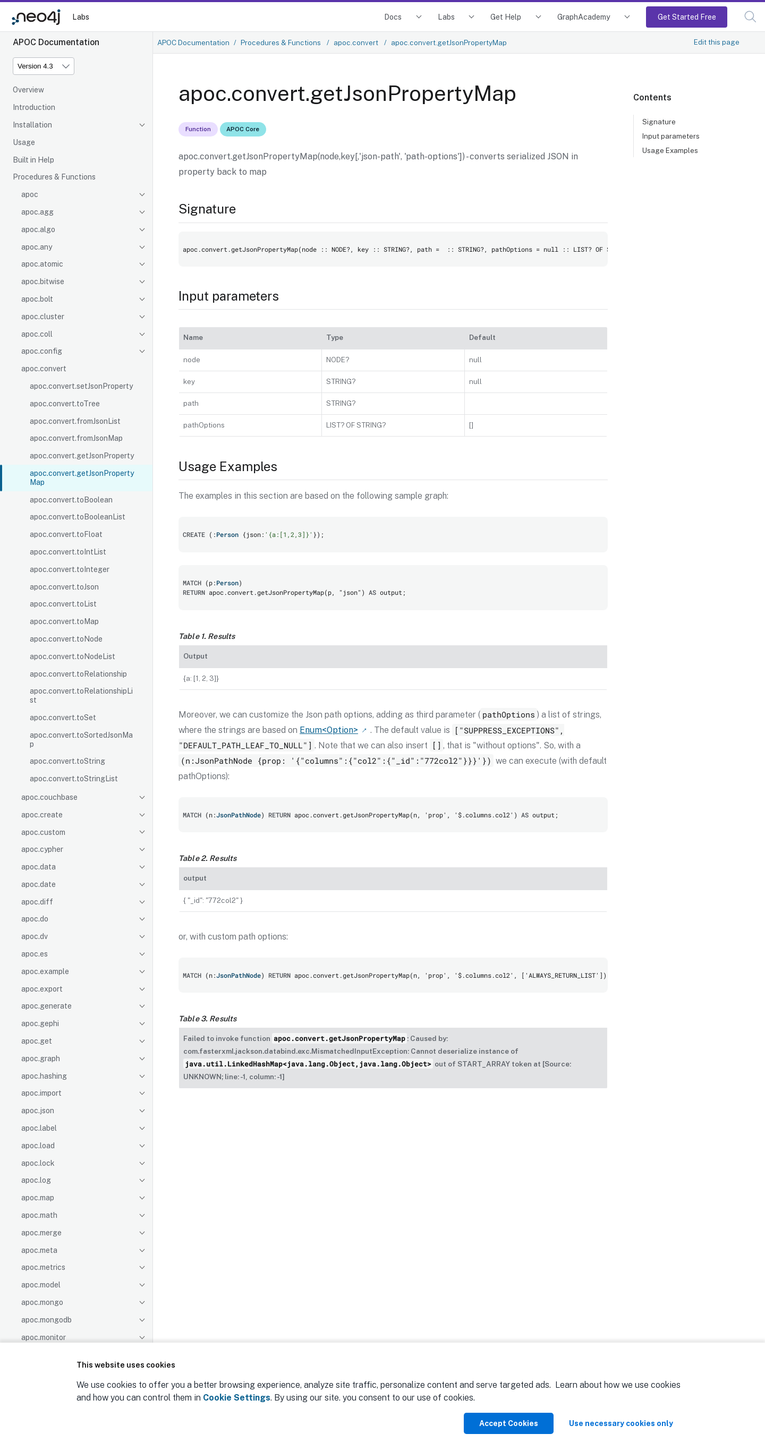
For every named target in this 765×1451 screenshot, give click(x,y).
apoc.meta (39, 1250)
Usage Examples (670, 150)
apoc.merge (41, 1232)
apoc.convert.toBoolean (71, 500)
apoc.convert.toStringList (74, 778)
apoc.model (41, 1285)
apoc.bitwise (42, 281)
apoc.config (41, 351)
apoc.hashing (44, 1076)
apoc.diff (37, 902)
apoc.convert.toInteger (69, 569)
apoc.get (36, 1041)
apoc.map (37, 1197)
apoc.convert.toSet (63, 717)
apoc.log (36, 1180)
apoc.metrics (43, 1267)
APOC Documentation (193, 42)
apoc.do (34, 919)
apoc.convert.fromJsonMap (76, 438)
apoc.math (39, 1215)
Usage (24, 142)
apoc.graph (40, 1058)
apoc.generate (46, 1006)
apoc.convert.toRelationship (78, 674)
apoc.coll (37, 334)
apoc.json (37, 1110)
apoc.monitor (43, 1337)
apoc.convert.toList (63, 604)
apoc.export (42, 989)
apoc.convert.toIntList (68, 552)
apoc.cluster (42, 316)
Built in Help (33, 160)
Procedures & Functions (54, 177)
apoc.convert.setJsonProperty (81, 386)
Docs (393, 16)
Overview (28, 90)
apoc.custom (43, 832)
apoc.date (38, 884)
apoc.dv (34, 936)
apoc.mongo (42, 1302)
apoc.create (42, 814)
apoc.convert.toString (67, 761)
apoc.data (38, 867)
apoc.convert (43, 368)
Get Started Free (687, 16)
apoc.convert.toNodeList (72, 656)
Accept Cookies (508, 1423)
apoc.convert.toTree (65, 403)
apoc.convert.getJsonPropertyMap (82, 477)
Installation (32, 125)
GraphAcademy (583, 16)
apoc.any (36, 247)
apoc (29, 194)
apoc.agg (37, 212)
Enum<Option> (329, 729)
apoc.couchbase (49, 797)
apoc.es (34, 954)
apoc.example (45, 971)
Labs (80, 16)
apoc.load (38, 1145)
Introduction (34, 107)
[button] (750, 17)
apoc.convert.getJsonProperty (82, 455)
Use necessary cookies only (621, 1423)
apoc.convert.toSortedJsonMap (81, 739)
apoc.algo (38, 229)
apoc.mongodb (46, 1320)
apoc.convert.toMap (64, 621)
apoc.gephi (40, 1023)
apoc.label (39, 1128)
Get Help (505, 16)
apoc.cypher (42, 849)
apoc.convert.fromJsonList (75, 421)
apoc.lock (38, 1163)
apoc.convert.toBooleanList (77, 517)
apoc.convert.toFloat (66, 534)
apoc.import (41, 1093)
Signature (659, 121)
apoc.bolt (37, 299)
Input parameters (671, 136)
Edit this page (717, 42)
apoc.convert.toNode (66, 639)
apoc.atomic (42, 264)
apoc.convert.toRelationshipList (81, 695)
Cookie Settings (236, 1398)
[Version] (43, 66)
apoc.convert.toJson (64, 587)
